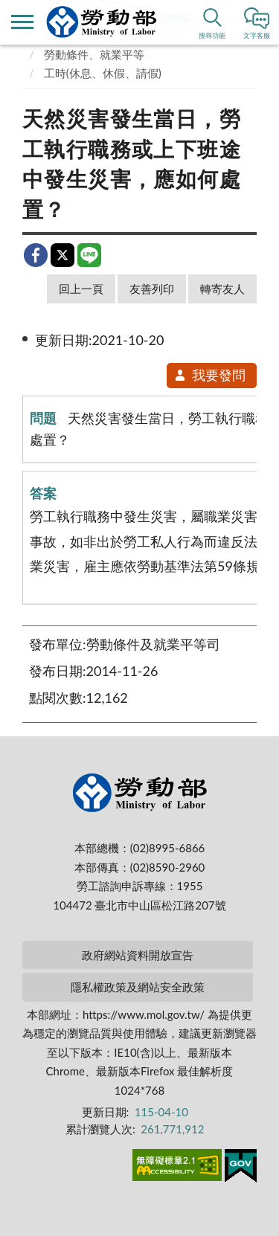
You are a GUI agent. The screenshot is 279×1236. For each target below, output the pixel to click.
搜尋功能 (212, 35)
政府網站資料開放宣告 (137, 955)
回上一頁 (81, 288)
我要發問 (209, 375)
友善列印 (151, 288)
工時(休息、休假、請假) (102, 73)
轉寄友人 (222, 288)
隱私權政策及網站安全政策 (138, 987)
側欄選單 (22, 22)
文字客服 (256, 35)
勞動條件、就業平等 (94, 54)
